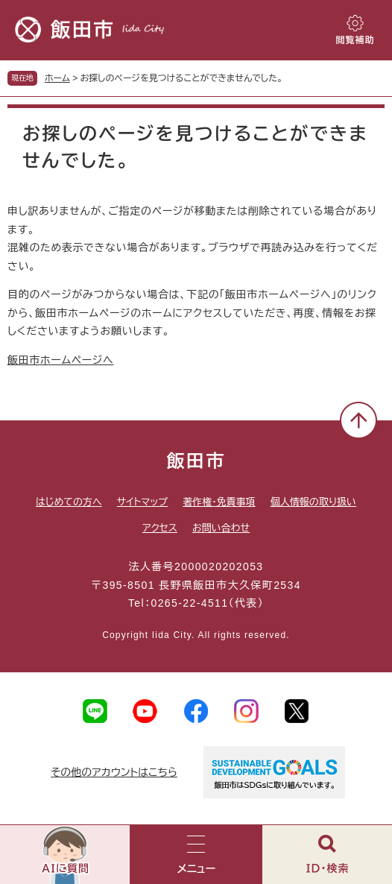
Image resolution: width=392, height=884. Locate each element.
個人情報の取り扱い (313, 502)
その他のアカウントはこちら (114, 772)
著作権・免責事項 (219, 502)
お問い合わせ (221, 528)
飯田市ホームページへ (60, 360)
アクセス (159, 528)
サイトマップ (142, 502)
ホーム (57, 78)
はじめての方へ (69, 502)
